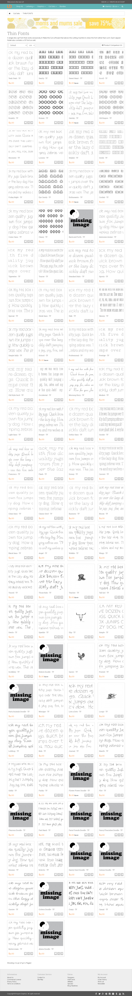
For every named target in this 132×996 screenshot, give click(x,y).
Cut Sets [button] (53, 6)
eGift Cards (71, 979)
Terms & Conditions (13, 984)
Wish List (101, 981)
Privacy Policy (11, 981)
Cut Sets (16, 13)
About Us (10, 977)
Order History (102, 979)
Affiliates (70, 981)
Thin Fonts (28, 13)
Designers (71, 977)
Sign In (103, 2)
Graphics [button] (41, 6)
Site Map (40, 979)
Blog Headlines (73, 986)
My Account (102, 977)
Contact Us (41, 977)
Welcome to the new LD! (15, 2)
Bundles (63, 6)
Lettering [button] (30, 6)
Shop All (19, 6)
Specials (70, 984)
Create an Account (117, 2)
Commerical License (14, 979)
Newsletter (101, 984)
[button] (110, 6)
